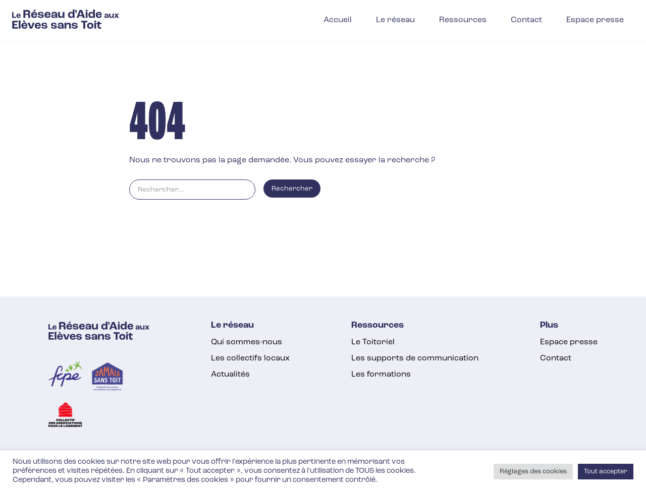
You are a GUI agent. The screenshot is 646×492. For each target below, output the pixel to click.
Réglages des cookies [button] (533, 471)
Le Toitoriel (373, 342)
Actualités (230, 375)
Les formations (381, 375)
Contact (555, 358)
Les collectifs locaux (250, 358)
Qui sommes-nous (246, 342)
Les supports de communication (414, 358)
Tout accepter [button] (605, 471)
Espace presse (569, 342)
